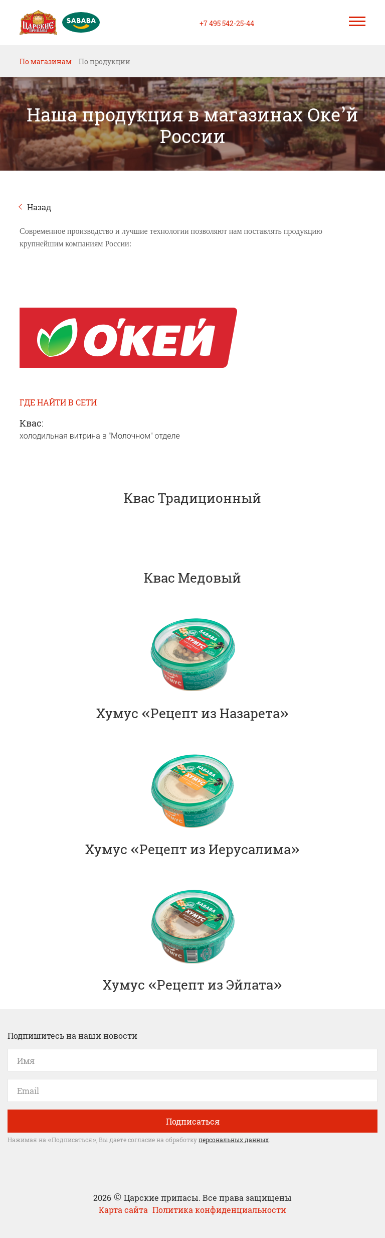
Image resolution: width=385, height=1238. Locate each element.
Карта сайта (124, 1209)
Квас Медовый (192, 560)
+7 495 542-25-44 (227, 23)
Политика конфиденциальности (219, 1209)
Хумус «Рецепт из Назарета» (192, 667)
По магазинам (46, 61)
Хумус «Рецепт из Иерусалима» (192, 803)
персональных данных (234, 1139)
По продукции (104, 61)
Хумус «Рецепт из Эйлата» (192, 939)
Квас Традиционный (192, 480)
